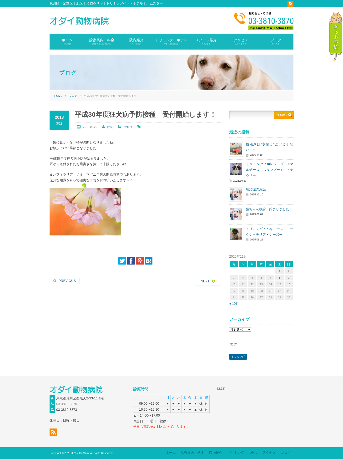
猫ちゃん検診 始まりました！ (269, 209)
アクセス (241, 42)
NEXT (205, 281)
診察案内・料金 (101, 42)
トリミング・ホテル (171, 42)
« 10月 (234, 304)
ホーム (67, 42)
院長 (110, 127)
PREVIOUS (67, 281)
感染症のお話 (256, 189)
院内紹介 (136, 42)
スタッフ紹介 (206, 42)
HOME (58, 95)
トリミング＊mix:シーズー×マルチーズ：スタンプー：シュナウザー (269, 169)
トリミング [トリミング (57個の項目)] (238, 356)
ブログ (276, 42)
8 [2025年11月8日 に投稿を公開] (279, 277)
